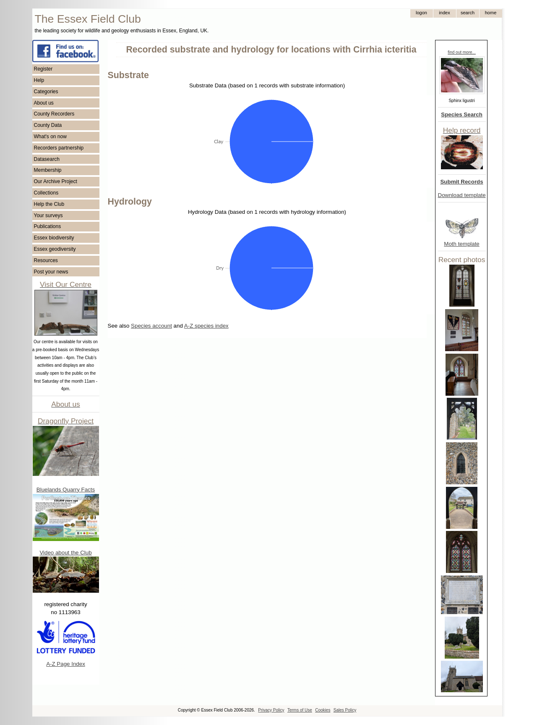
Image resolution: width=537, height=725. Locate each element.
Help (39, 80)
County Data (48, 125)
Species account (151, 326)
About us (44, 103)
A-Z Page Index (65, 664)
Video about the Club (65, 552)
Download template (462, 195)
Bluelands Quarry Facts (65, 489)
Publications (47, 226)
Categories (46, 92)
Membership (48, 170)
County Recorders (54, 114)
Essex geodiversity (55, 249)
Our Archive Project (55, 181)
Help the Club (49, 204)
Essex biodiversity (54, 238)
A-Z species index (206, 326)
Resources (46, 260)
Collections (46, 193)
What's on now (50, 136)
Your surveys (48, 215)
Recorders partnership (59, 148)
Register (43, 69)
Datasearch (47, 159)
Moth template (461, 244)
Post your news (51, 272)
